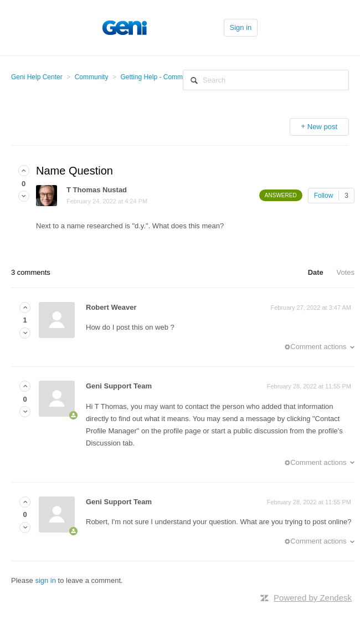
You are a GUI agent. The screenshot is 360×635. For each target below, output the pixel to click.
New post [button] (322, 126)
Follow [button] (323, 195)
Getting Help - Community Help (166, 77)
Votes (345, 272)
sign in (45, 580)
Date (315, 272)
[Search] (266, 80)
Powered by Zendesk (313, 597)
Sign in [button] (241, 27)
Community (92, 77)
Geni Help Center (37, 77)
